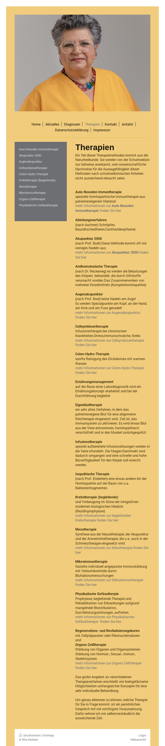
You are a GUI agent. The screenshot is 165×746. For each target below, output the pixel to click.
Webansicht (138, 740)
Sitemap (48, 735)
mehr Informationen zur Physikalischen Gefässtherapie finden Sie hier (104, 619)
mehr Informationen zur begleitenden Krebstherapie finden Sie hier (103, 517)
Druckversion (30, 735)
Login (142, 735)
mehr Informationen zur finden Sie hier (104, 208)
